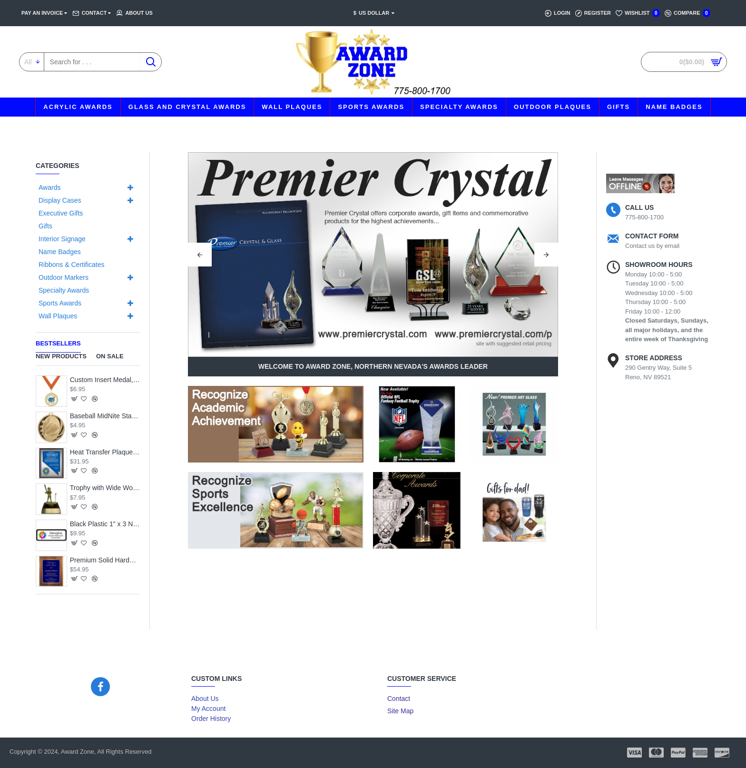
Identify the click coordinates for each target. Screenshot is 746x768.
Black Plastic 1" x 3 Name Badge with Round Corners (105, 524)
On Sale (110, 356)
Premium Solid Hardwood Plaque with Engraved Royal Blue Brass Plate (105, 560)
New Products (61, 356)
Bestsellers (58, 343)
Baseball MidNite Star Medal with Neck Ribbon (105, 416)
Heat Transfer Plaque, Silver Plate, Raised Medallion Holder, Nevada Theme (105, 452)
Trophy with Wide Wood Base (105, 488)
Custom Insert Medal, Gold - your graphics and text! (105, 380)
